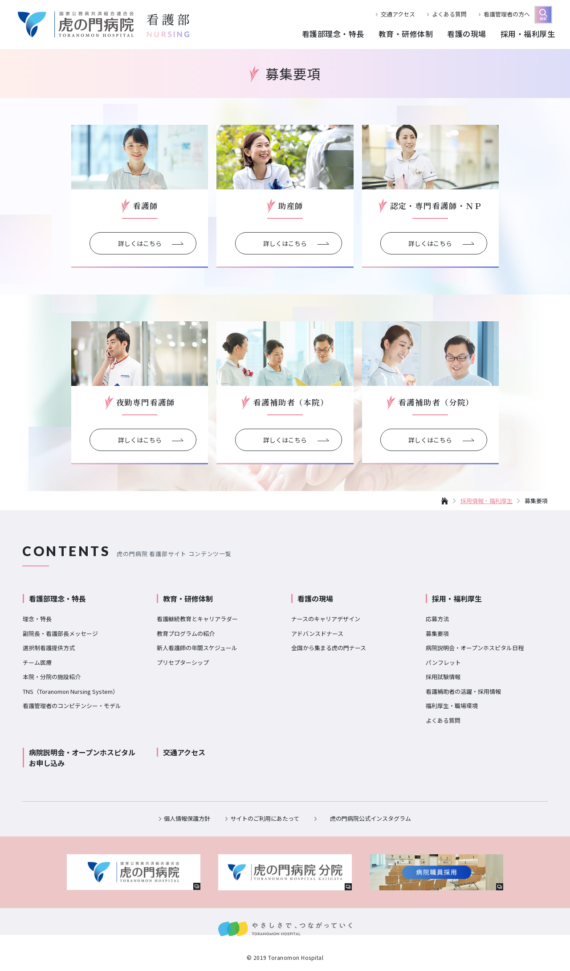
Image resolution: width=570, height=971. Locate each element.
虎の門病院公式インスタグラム (370, 818)
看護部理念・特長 (57, 598)
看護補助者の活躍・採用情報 (463, 691)
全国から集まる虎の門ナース (328, 647)
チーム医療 (37, 662)
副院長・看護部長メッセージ (60, 633)
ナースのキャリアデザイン (325, 619)
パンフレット (443, 662)
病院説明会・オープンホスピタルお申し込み (82, 757)
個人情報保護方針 (187, 819)
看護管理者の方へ (507, 14)
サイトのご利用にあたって (264, 819)
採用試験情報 (443, 676)
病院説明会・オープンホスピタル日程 (475, 647)
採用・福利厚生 (457, 598)
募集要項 (437, 633)
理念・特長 (37, 619)
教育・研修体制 (188, 598)
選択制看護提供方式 (49, 647)
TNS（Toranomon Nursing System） (70, 691)
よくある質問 (449, 14)
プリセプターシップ (183, 662)
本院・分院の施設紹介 (52, 676)
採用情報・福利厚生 (486, 500)
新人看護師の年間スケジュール (197, 647)
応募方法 (437, 619)
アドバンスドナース (317, 633)
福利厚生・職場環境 (452, 705)
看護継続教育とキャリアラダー (197, 619)
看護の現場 (315, 598)
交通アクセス (398, 14)
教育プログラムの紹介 (186, 633)
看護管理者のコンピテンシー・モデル (72, 705)
